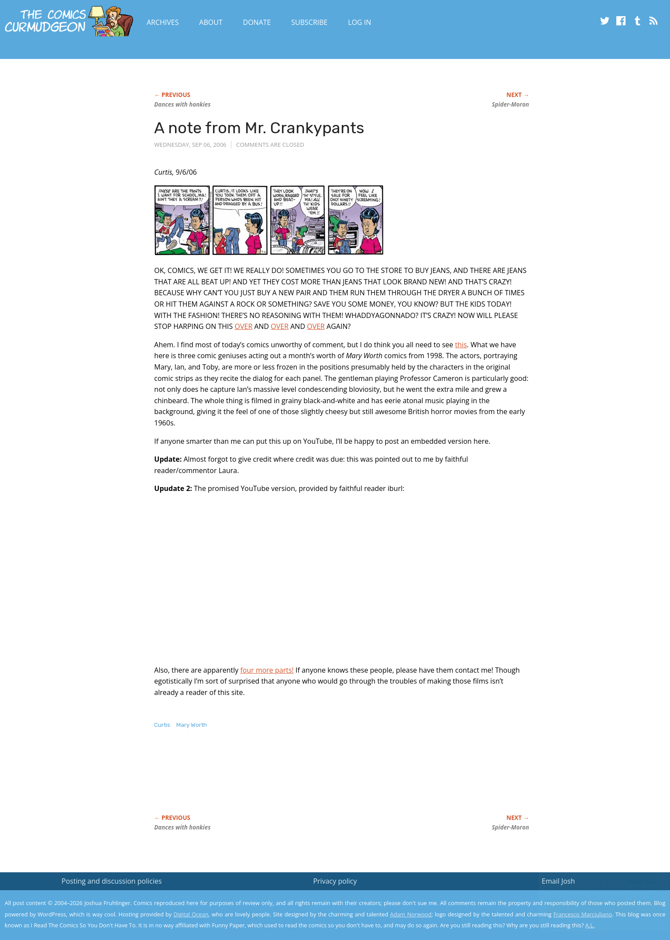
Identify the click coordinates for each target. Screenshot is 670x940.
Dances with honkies (182, 104)
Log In (359, 22)
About (210, 22)
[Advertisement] (313, 780)
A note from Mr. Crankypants (259, 127)
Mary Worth (191, 725)
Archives (163, 22)
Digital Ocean (190, 914)
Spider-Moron (510, 104)
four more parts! (266, 670)
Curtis (162, 725)
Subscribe (309, 22)
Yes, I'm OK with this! (596, 907)
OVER (244, 326)
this (461, 344)
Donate (257, 22)
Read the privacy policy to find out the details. (592, 885)
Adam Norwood (411, 914)
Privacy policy (335, 881)
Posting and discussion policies (112, 881)
